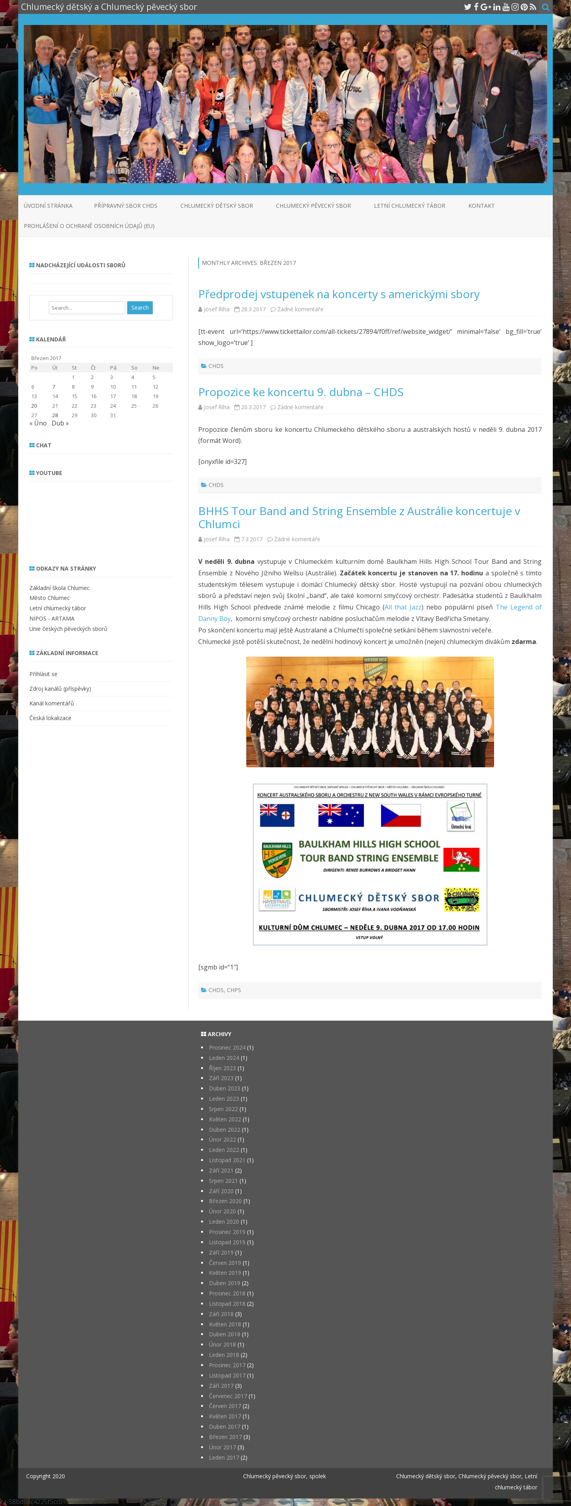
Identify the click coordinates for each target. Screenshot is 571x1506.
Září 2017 (221, 1385)
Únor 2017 (222, 1447)
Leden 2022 (224, 1149)
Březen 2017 (225, 1437)
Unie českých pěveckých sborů (68, 628)
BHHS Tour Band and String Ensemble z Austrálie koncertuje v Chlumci (359, 517)
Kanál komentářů (51, 703)
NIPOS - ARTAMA (52, 618)
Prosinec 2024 (227, 1047)
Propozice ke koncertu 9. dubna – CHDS (301, 391)
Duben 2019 (224, 1283)
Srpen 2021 (223, 1180)
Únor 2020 (222, 1211)
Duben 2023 (224, 1088)
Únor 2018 (222, 1344)
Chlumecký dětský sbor (216, 205)
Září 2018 (221, 1314)
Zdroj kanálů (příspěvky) (60, 688)
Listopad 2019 (227, 1242)
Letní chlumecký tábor (409, 205)
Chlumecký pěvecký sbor (313, 205)
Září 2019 (221, 1252)
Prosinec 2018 (227, 1293)
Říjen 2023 (222, 1068)
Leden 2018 (224, 1354)
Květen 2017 (225, 1416)
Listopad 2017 (227, 1375)
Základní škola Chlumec (59, 588)
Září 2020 (221, 1191)
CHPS (234, 990)
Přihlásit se (43, 674)
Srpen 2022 (223, 1109)
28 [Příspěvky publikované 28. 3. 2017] (55, 415)
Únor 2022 (222, 1139)
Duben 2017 (224, 1426)
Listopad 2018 (227, 1303)
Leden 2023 (224, 1098)
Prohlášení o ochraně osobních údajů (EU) (89, 226)
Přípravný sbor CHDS (125, 205)
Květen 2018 (225, 1324)
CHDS (216, 366)
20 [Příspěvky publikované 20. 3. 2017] (34, 405)
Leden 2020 (224, 1221)
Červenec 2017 (228, 1396)
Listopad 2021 (227, 1160)
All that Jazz (403, 607)
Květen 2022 (225, 1119)
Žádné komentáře (301, 309)
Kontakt (481, 205)
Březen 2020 (225, 1201)
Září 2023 (221, 1078)
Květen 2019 (225, 1272)
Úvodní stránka (48, 205)
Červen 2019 (225, 1262)
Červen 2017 (225, 1406)
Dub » (60, 423)
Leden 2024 (224, 1057)
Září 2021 (221, 1170)
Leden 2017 (224, 1457)
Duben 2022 (224, 1129)
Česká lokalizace (50, 718)
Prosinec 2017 (227, 1365)
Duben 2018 (224, 1334)
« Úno (38, 423)
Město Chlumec (49, 598)
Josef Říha (217, 309)
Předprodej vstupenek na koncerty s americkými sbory (339, 293)
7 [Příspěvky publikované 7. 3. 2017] (53, 386)
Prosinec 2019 (227, 1232)
